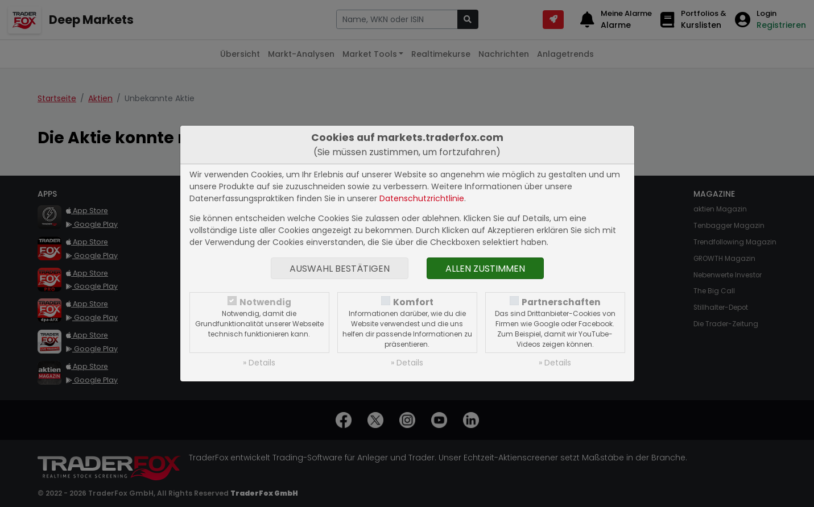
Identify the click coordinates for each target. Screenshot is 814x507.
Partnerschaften (561, 302)
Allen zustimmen (485, 268)
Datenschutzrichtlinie (421, 198)
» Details (259, 362)
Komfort (413, 302)
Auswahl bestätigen (340, 268)
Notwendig (265, 302)
